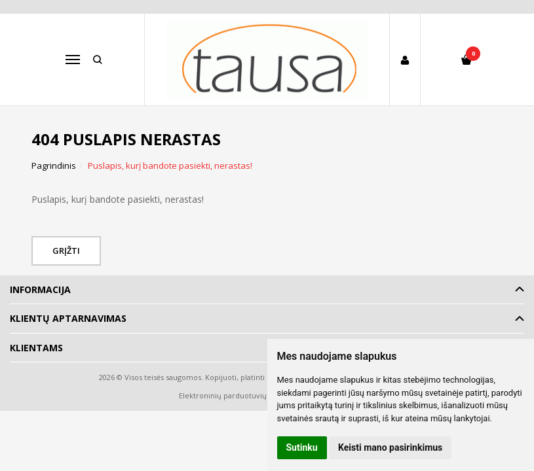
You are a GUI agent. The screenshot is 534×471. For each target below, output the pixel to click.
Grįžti (66, 250)
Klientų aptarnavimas (68, 318)
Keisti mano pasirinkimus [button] (390, 447)
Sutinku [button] (302, 447)
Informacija (40, 289)
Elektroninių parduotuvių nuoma (236, 395)
